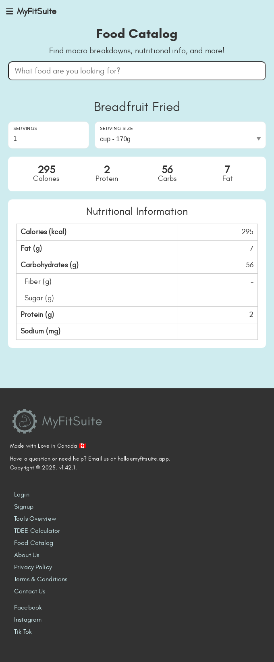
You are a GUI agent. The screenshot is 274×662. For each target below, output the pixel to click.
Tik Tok (23, 631)
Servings (25, 128)
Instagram (28, 619)
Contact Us (29, 591)
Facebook (28, 607)
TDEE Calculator (37, 530)
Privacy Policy (33, 567)
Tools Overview (35, 518)
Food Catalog (34, 543)
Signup (23, 506)
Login (21, 494)
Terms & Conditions (40, 579)
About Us (26, 555)
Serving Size (116, 128)
